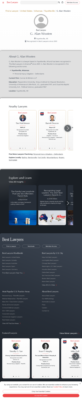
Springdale (13, 160)
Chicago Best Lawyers (49, 263)
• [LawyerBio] (22, 148)
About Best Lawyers (48, 295)
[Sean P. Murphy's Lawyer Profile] (45, 347)
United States (26, 11)
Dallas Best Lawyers (48, 272)
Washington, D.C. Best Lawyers (52, 266)
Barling (24, 157)
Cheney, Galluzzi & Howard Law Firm (16, 355)
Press (43, 305)
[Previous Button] (10, 130)
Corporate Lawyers (8, 314)
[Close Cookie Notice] (80, 383)
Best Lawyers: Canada (9, 260)
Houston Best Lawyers (49, 269)
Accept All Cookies (41, 395)
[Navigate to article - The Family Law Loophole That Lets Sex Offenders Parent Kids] (22, 205)
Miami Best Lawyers (48, 281)
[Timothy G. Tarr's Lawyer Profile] (16, 347)
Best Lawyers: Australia (9, 263)
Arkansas (38, 11)
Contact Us (45, 311)
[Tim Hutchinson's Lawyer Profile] (23, 119)
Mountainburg (52, 157)
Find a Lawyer (12, 11)
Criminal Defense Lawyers (10, 308)
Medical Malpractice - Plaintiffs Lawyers (15, 299)
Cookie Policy (58, 387)
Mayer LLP (52, 127)
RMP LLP (22, 127)
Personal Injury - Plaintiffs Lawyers (13, 295)
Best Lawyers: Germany (10, 269)
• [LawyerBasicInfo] (20, 148)
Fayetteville (49, 11)
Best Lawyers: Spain (8, 266)
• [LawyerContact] (25, 148)
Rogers (61, 157)
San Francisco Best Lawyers (51, 275)
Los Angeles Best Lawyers (50, 260)
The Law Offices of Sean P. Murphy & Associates (45, 356)
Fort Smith (42, 157)
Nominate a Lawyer (48, 302)
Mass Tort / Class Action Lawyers (12, 302)
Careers (44, 308)
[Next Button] (35, 130)
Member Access (51, 246)
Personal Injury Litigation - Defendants (48, 154)
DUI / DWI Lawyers (8, 311)
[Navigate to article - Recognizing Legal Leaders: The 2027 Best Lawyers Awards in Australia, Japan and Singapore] (52, 205)
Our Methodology (48, 299)
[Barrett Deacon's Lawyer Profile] (52, 119)
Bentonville (32, 157)
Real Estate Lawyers (8, 320)
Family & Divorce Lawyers (10, 305)
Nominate (31, 246)
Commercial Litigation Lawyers (12, 317)
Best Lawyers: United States (11, 257)
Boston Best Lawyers (48, 278)
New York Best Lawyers (49, 257)
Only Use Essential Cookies (41, 391)
